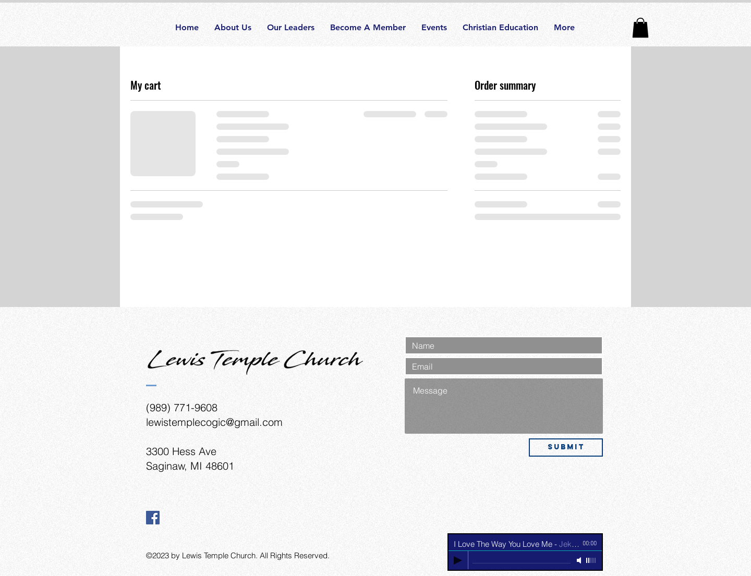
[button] (640, 28)
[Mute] (580, 560)
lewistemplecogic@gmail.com (214, 421)
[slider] (591, 560)
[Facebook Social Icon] (153, 517)
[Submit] (566, 447)
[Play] (458, 560)
